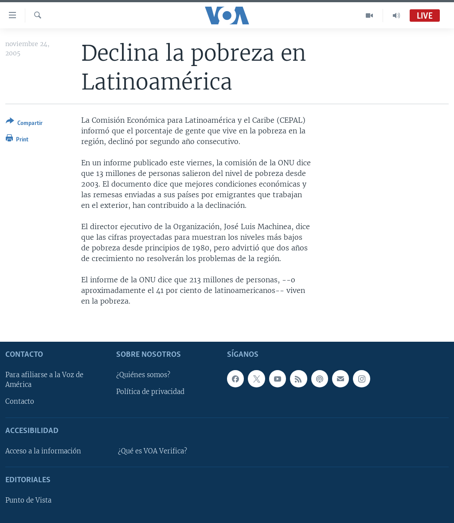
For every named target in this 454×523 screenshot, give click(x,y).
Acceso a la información (43, 451)
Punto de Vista (28, 500)
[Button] (24, 124)
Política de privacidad (150, 392)
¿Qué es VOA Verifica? (152, 451)
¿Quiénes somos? (143, 375)
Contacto (19, 402)
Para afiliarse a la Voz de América (44, 380)
